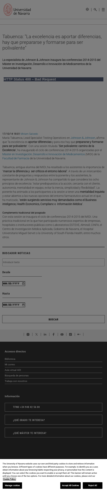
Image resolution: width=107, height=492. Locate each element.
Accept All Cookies (70, 485)
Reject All (92, 485)
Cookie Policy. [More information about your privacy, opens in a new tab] (9, 479)
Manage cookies (12, 485)
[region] (53, 475)
